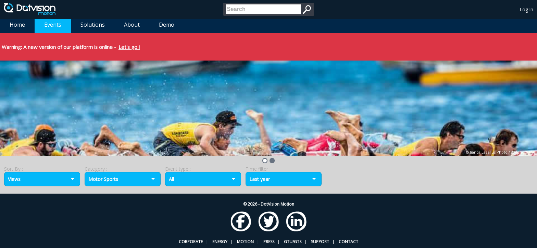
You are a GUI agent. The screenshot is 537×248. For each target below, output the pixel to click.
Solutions (92, 24)
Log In (526, 9)
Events (52, 24)
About (132, 24)
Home (17, 24)
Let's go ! (129, 46)
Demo (166, 24)
